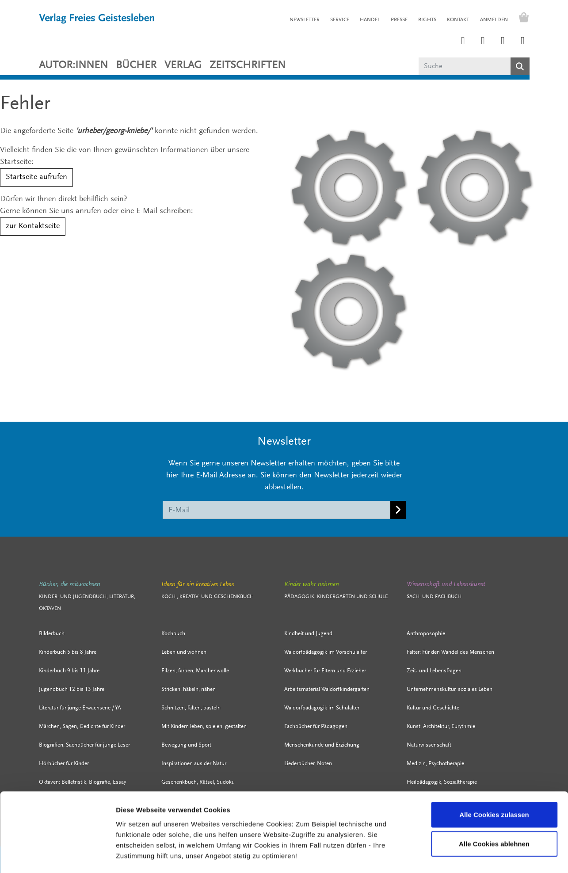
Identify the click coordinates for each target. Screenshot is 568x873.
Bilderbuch (52, 634)
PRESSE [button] (399, 20)
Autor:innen (73, 65)
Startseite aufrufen (36, 177)
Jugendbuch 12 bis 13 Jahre (71, 689)
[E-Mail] (277, 509)
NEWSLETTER (305, 20)
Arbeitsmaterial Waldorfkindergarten (327, 689)
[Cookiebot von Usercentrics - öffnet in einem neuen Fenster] (57, 855)
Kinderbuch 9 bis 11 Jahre (69, 671)
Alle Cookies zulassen (494, 779)
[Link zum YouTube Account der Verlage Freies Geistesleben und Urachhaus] (523, 41)
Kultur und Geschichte (433, 708)
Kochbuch (173, 634)
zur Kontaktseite (33, 226)
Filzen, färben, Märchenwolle (195, 671)
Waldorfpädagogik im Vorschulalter (325, 652)
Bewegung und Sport (186, 745)
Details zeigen (457, 855)
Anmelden (494, 20)
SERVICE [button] (339, 20)
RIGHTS (427, 20)
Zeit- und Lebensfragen (434, 671)
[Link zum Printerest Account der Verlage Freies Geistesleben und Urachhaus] (483, 41)
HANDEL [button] (370, 20)
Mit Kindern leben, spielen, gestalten (204, 726)
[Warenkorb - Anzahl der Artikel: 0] (522, 18)
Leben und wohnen (183, 652)
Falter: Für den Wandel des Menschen (450, 652)
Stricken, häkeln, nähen (188, 689)
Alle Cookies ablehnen (494, 808)
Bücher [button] (136, 65)
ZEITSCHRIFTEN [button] (248, 65)
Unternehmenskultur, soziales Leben (449, 689)
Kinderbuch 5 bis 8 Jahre (67, 652)
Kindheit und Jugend (308, 634)
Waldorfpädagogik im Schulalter (321, 708)
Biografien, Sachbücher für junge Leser (84, 745)
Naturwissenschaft (429, 745)
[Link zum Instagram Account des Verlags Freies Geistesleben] (463, 41)
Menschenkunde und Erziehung (321, 745)
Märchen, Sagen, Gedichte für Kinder (82, 726)
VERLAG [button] (183, 65)
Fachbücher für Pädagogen (315, 726)
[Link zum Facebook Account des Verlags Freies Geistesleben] (503, 41)
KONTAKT (458, 20)
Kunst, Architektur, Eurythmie (441, 726)
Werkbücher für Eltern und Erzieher (325, 671)
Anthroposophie (426, 634)
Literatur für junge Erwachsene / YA (80, 708)
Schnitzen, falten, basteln (191, 708)
